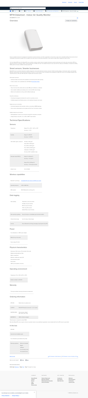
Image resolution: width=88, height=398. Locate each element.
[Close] (34, 392)
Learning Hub (71, 382)
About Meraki (34, 378)
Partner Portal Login (46, 378)
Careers (33, 379)
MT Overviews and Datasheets (52, 11)
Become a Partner (45, 379)
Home (14, 11)
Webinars (71, 378)
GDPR (32, 383)
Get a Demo (59, 379)
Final (23, 366)
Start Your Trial (60, 380)
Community (70, 2)
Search (11, 8)
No (28, 360)
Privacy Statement (5, 395)
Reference (17, 366)
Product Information (38, 11)
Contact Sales (81, 2)
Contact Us (59, 378)
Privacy (32, 380)
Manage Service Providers (47, 380)
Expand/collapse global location (77, 11)
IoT (20, 11)
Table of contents (71, 20)
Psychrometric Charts (35, 81)
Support (75, 2)
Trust (32, 382)
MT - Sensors (27, 11)
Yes (23, 360)
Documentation (72, 379)
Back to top (12, 356)
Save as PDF (77, 18)
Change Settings (15, 395)
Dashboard (64, 2)
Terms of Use (34, 385)
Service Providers (45, 382)
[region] (18, 394)
